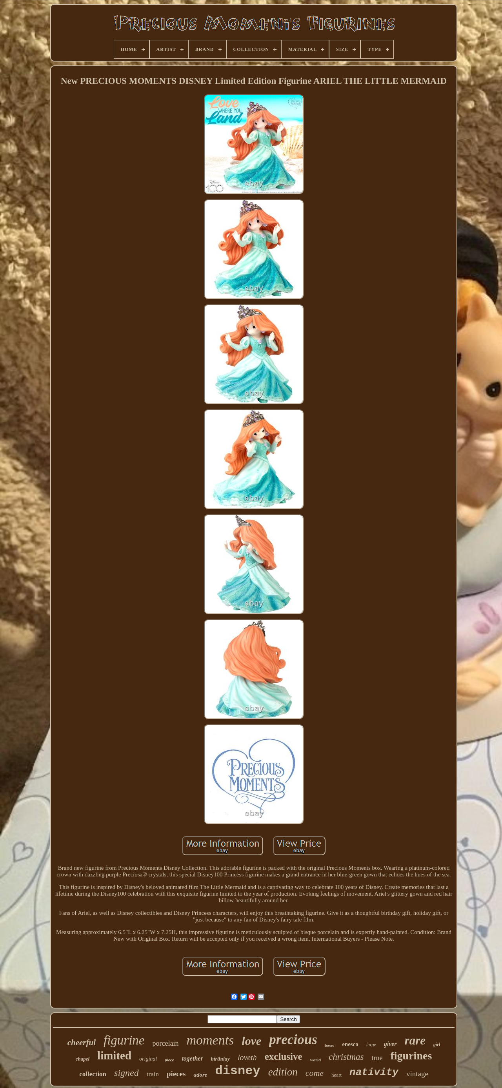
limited (114, 1055)
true (377, 1058)
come (315, 1073)
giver (390, 1044)
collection (92, 1074)
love (251, 1040)
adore (200, 1075)
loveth (247, 1057)
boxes (329, 1045)
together (192, 1058)
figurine (124, 1040)
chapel (82, 1059)
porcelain (166, 1043)
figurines (411, 1056)
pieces (176, 1074)
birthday (220, 1059)
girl (436, 1044)
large (371, 1044)
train (153, 1074)
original (148, 1059)
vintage (417, 1074)
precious (293, 1039)
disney (237, 1071)
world (315, 1059)
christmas (346, 1057)
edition (283, 1072)
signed (126, 1073)
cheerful (81, 1042)
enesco (350, 1044)
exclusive (283, 1056)
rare (415, 1040)
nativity (373, 1072)
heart (336, 1075)
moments (210, 1040)
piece (169, 1059)
